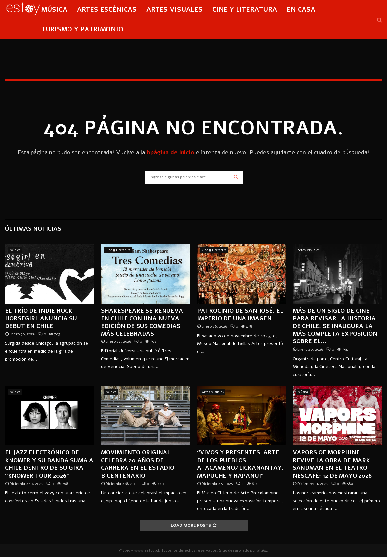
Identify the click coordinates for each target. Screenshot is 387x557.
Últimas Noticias (33, 229)
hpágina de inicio (170, 152)
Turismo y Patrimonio (82, 29)
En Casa (301, 9)
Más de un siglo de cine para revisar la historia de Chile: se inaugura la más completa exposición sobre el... (335, 326)
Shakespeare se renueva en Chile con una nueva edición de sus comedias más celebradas (142, 322)
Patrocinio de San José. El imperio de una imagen (240, 314)
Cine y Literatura (244, 9)
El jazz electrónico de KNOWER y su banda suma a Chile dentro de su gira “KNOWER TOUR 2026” (49, 463)
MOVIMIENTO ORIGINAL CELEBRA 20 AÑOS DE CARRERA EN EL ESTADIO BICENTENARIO (137, 463)
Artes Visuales (174, 9)
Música (54, 9)
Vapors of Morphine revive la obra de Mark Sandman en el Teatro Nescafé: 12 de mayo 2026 (332, 463)
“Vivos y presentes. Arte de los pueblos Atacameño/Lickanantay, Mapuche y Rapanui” (240, 463)
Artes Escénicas (107, 9)
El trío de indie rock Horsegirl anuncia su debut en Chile (41, 318)
